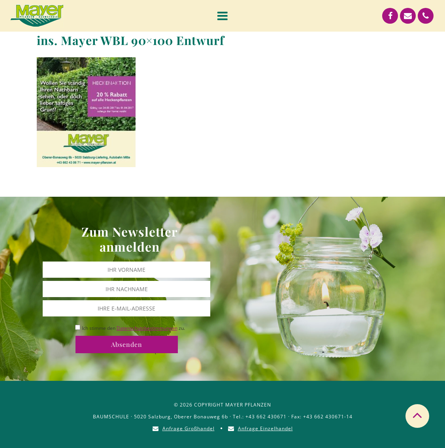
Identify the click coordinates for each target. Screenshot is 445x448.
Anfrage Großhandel (188, 428)
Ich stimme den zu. (133, 328)
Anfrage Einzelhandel (265, 428)
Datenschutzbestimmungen (147, 328)
